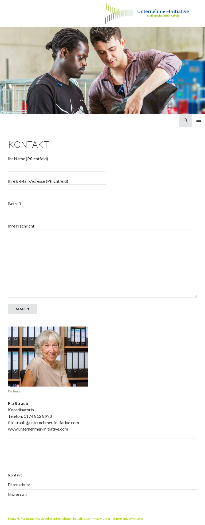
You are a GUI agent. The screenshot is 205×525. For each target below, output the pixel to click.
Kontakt (15, 475)
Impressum (17, 494)
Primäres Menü (198, 120)
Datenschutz (19, 484)
